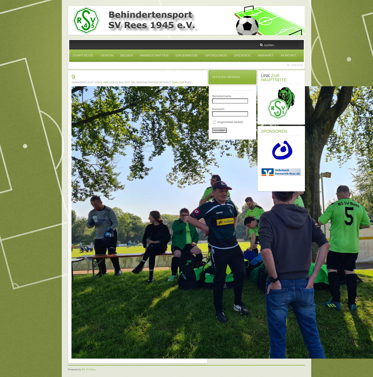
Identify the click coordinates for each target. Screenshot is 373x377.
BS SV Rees (89, 369)
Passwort (218, 109)
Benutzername (221, 96)
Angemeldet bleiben (228, 122)
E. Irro (105, 82)
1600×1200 (178, 82)
